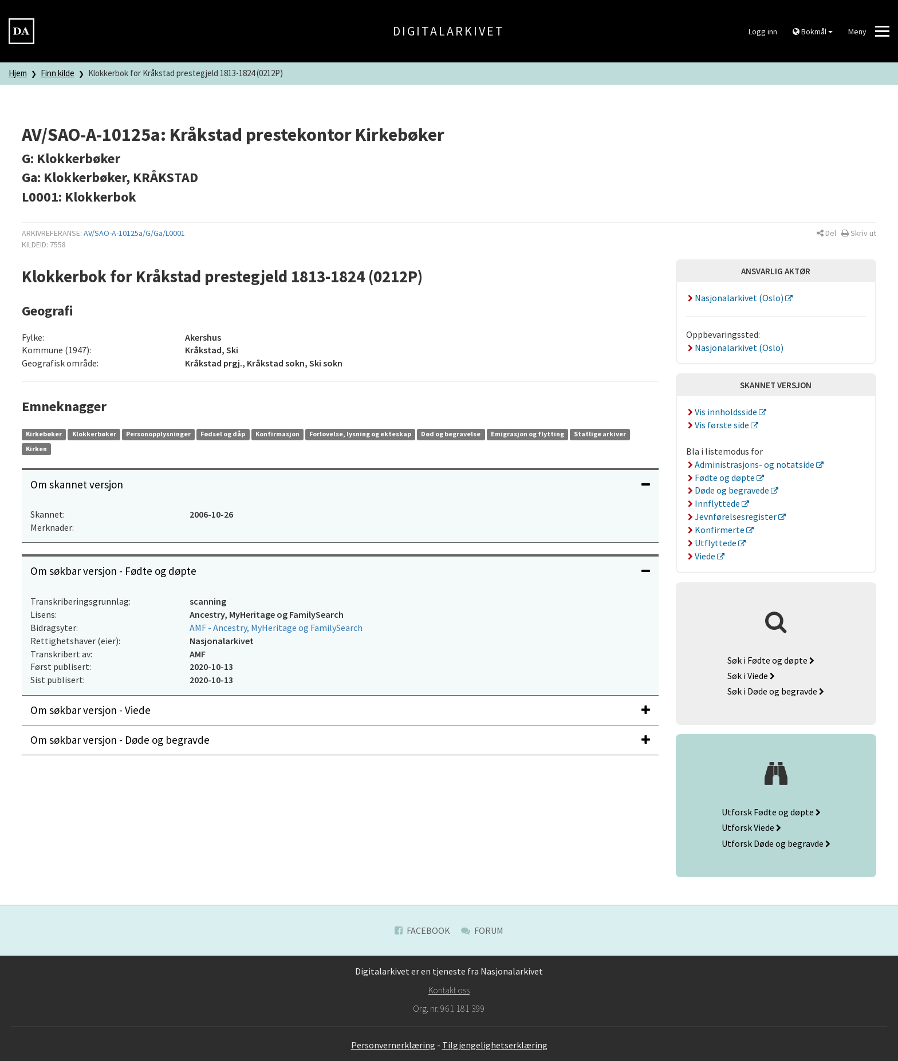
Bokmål (813, 31)
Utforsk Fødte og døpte (771, 812)
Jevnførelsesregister (732, 516)
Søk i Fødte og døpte (770, 660)
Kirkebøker (44, 433)
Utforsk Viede (751, 827)
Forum (482, 930)
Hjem (18, 73)
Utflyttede (712, 543)
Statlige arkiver (600, 433)
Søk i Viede (751, 675)
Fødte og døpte (721, 477)
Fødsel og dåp (222, 433)
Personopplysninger (158, 433)
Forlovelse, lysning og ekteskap (360, 433)
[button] (826, 233)
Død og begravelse (450, 433)
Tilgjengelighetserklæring (495, 1045)
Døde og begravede (728, 490)
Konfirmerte (716, 529)
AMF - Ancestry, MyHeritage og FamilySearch (276, 627)
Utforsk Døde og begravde (776, 843)
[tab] (340, 484)
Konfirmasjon (277, 433)
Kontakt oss (449, 990)
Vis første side (718, 425)
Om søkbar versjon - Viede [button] (340, 710)
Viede (702, 556)
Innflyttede (714, 503)
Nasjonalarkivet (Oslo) (736, 297)
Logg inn (763, 31)
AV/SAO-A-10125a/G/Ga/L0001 (134, 233)
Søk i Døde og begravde (775, 691)
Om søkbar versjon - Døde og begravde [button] (340, 740)
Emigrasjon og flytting (527, 433)
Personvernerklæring (393, 1045)
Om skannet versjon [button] (340, 484)
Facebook (422, 930)
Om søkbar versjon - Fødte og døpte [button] (340, 571)
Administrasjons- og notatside (751, 464)
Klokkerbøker (94, 433)
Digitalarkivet (449, 31)
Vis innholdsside (722, 411)
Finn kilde (57, 73)
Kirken (36, 448)
